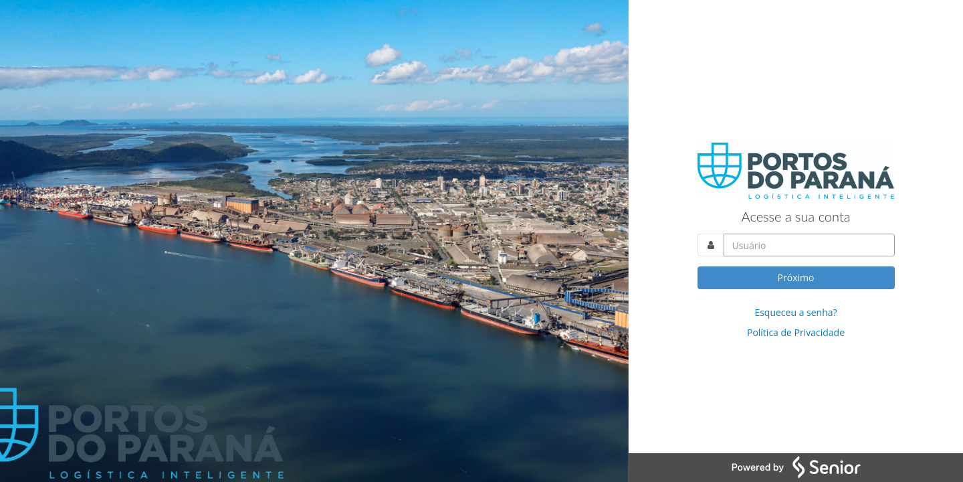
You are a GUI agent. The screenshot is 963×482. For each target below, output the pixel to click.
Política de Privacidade (796, 332)
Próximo (796, 277)
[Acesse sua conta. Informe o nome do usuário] (809, 245)
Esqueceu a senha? (795, 312)
